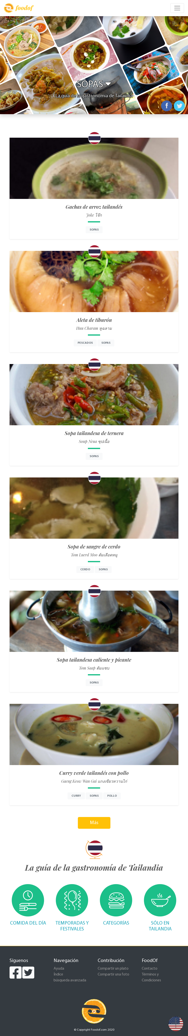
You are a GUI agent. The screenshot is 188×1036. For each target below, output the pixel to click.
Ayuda (59, 969)
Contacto (149, 969)
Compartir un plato (113, 969)
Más (94, 822)
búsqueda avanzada (70, 980)
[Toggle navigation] (177, 8)
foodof (18, 8)
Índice (58, 974)
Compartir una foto (113, 974)
